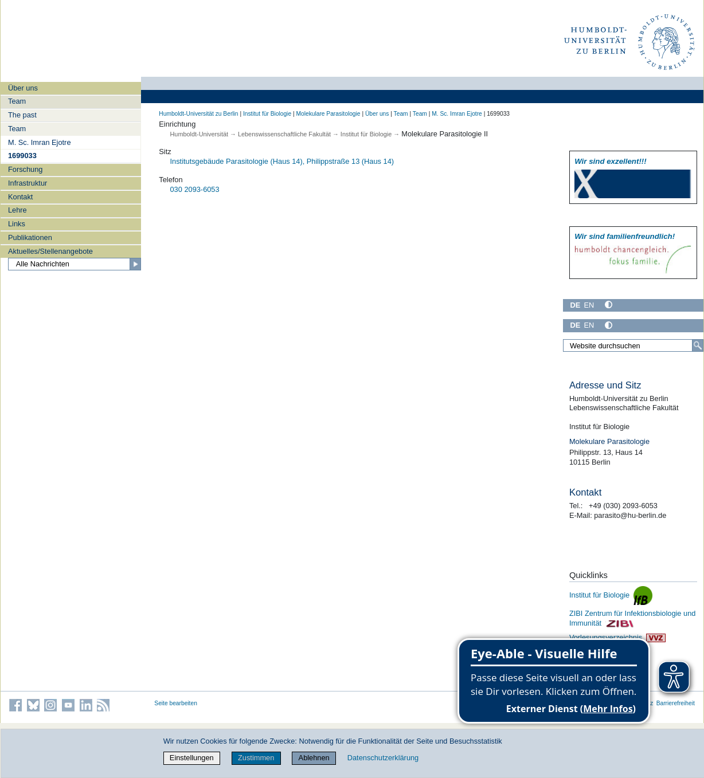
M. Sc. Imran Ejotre (39, 142)
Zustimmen (256, 757)
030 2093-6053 (195, 189)
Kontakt (20, 196)
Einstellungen (192, 757)
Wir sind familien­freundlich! (624, 236)
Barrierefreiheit (675, 703)
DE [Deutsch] (575, 305)
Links (16, 223)
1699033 (22, 155)
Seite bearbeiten (175, 703)
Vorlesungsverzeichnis (617, 637)
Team (17, 101)
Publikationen (30, 237)
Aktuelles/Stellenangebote (50, 251)
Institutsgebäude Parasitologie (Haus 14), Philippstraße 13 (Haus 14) (282, 161)
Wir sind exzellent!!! (610, 161)
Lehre (17, 210)
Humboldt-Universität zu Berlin (198, 114)
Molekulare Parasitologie (328, 114)
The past (22, 115)
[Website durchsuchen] (633, 345)
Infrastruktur (27, 183)
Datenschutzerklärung (383, 757)
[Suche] (697, 345)
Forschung (25, 169)
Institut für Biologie (267, 114)
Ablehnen (314, 757)
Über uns (23, 88)
